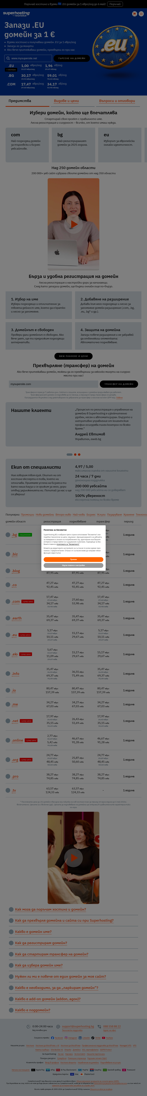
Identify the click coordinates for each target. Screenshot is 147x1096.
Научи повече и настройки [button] (73, 565)
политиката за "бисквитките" (68, 544)
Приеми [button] (73, 559)
